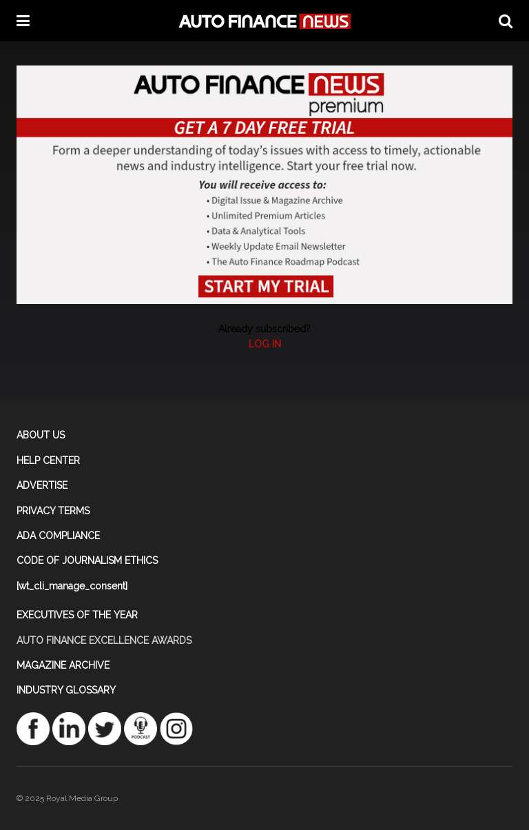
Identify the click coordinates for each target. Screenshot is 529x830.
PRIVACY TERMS (53, 510)
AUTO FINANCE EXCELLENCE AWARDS (104, 640)
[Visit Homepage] (264, 21)
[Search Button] (505, 20)
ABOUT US (41, 435)
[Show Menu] (23, 20)
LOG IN (265, 344)
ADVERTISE (42, 485)
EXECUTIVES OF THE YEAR (77, 614)
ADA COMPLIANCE (58, 535)
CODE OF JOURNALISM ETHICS (87, 560)
